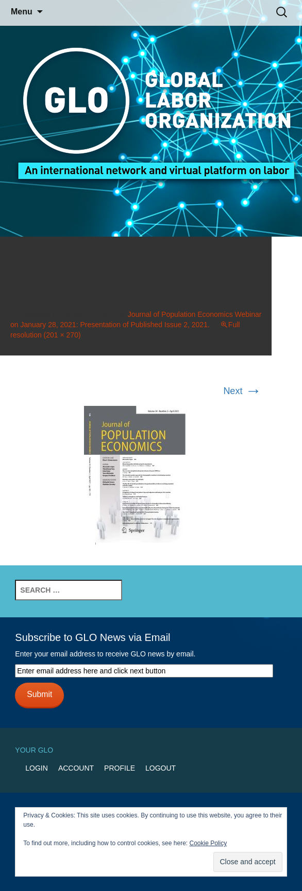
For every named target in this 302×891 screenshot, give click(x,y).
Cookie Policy (208, 843)
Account (76, 768)
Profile (119, 768)
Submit (39, 694)
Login (36, 768)
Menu (21, 11)
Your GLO (34, 750)
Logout (160, 768)
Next (242, 391)
